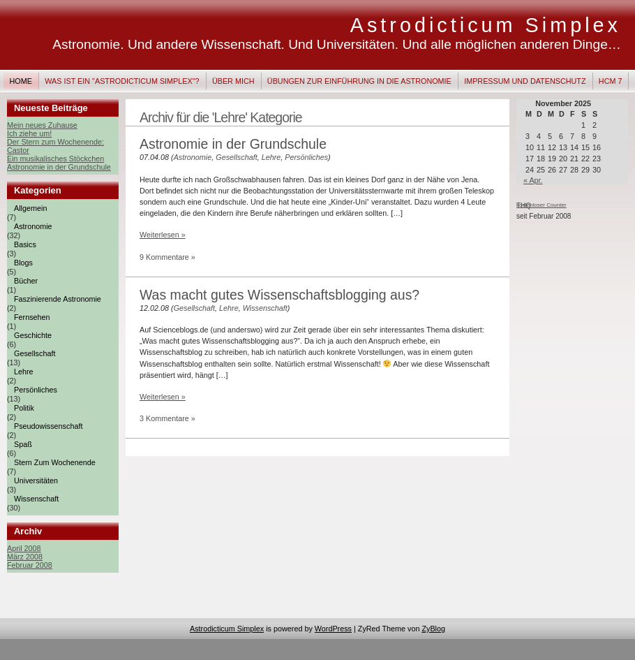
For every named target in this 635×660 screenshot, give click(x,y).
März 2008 (25, 556)
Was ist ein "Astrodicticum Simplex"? (122, 81)
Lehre (23, 371)
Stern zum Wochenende (55, 462)
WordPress (333, 628)
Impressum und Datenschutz (524, 81)
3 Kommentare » (167, 418)
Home (21, 81)
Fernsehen (32, 317)
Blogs (23, 262)
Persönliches (35, 390)
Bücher (26, 281)
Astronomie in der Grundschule (59, 167)
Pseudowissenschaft (48, 426)
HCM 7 (610, 81)
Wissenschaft (36, 498)
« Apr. (533, 180)
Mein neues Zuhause (42, 125)
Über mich (233, 81)
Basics (25, 244)
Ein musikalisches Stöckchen (55, 158)
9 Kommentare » (167, 257)
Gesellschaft (34, 353)
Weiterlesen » (163, 234)
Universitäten (36, 480)
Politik (24, 408)
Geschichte (33, 335)
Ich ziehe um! (29, 133)
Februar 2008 (29, 565)
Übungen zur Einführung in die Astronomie (359, 81)
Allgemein (30, 208)
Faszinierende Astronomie (57, 299)
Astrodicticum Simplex (485, 25)
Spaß (23, 444)
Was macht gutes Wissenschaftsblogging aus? (279, 294)
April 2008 (24, 548)
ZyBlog (433, 628)
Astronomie (33, 226)
